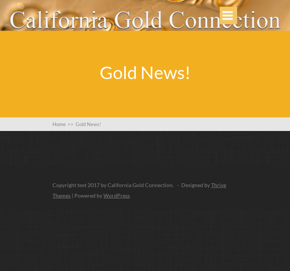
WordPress (116, 195)
